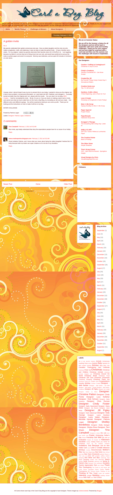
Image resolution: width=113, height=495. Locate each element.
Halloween (105, 440)
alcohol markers (90, 361)
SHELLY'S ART (86, 130)
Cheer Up (87, 370)
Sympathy (106, 463)
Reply (10, 132)
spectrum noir (98, 461)
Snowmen (91, 461)
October (99, 261)
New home (98, 452)
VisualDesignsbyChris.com (89, 159)
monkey (88, 450)
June (98, 234)
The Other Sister (87, 143)
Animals (98, 361)
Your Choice (98, 477)
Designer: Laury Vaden (89, 417)
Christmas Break (90, 376)
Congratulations (104, 381)
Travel (95, 473)
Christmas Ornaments (102, 377)
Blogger (99, 491)
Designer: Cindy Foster (94, 403)
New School (106, 452)
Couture (93, 383)
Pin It (5, 46)
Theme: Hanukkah (88, 469)
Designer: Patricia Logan (16, 115)
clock (97, 381)
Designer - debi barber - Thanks (87, 387)
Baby (100, 363)
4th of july (82, 361)
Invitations (27, 115)
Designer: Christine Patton (94, 393)
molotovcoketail (83, 491)
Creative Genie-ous (88, 86)
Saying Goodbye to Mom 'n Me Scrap (93, 106)
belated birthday (86, 365)
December (100, 254)
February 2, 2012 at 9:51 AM (40, 138)
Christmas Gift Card (86, 377)
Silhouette (101, 459)
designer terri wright (104, 389)
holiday (88, 441)
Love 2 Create (86, 98)
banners (105, 363)
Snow (85, 461)
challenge (81, 370)
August (99, 268)
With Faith (86, 477)
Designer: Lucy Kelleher (98, 397)
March (99, 244)
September (100, 230)
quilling (102, 456)
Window (81, 477)
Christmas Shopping (85, 379)
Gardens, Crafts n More (89, 92)
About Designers (57, 29)
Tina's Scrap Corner (88, 149)
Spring (105, 461)
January (99, 251)
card (99, 367)
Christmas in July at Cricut (89, 66)
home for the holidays (95, 443)
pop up (84, 456)
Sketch (107, 459)
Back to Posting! (86, 139)
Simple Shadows (86, 145)
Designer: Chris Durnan (98, 401)
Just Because (93, 445)
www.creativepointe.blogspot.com (20, 138)
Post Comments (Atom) (42, 191)
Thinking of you (105, 471)
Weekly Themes (20, 29)
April (98, 241)
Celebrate (106, 367)
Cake (108, 365)
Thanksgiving (87, 467)
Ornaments (95, 454)
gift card (104, 437)
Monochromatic (96, 450)
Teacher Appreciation (86, 465)
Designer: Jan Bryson (91, 408)
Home (8, 29)
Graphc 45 (90, 439)
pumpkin (97, 456)
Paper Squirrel (86, 110)
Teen (95, 465)
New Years (87, 454)
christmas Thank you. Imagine (87, 381)
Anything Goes (83, 363)
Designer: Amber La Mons (88, 391)
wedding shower (105, 475)
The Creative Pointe (88, 137)
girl (109, 437)
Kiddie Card (83, 448)
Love (88, 447)
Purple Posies (85, 112)
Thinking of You (85, 473)
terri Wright (101, 465)
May (98, 237)
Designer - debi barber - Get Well (99, 385)
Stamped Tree (92, 463)
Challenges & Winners (38, 29)
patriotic (102, 454)
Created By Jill (86, 78)
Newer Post (7, 184)
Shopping (86, 459)
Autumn (94, 363)
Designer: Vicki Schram (88, 399)
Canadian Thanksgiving (87, 367)
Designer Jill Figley (91, 389)
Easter (92, 435)
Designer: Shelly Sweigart (100, 425)
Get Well (97, 437)
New (84, 452)
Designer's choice (95, 433)
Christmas (96, 369)
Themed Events (95, 471)
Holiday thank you (97, 442)
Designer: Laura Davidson (99, 415)
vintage (89, 475)
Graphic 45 (97, 439)
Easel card (85, 435)
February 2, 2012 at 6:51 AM (27, 126)
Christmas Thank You (101, 379)
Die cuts (103, 433)
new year (81, 454)
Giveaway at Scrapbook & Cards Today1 (94, 100)
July (98, 271)
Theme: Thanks (99, 469)
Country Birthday (84, 383)
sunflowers (99, 463)
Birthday (95, 365)
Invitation (107, 443)
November (100, 258)
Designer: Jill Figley (97, 410)
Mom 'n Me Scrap (87, 104)
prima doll (91, 456)
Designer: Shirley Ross (88, 427)
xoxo (92, 477)
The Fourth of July (97, 467)
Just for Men (105, 445)
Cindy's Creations (87, 70)
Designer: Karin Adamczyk (88, 413)
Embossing (99, 435)
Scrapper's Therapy (88, 122)
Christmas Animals (96, 372)
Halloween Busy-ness (88, 118)
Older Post (68, 184)
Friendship (89, 437)
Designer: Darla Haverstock (88, 406)
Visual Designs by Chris (89, 157)
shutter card (93, 459)
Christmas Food (104, 376)
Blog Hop (103, 365)
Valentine (82, 475)
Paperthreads (86, 116)
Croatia (98, 383)
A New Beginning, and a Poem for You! (93, 94)
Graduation (82, 440)
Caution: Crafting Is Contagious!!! (93, 65)
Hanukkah (82, 442)
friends (84, 437)
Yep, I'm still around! (87, 88)
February (100, 247)
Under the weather (104, 473)
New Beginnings (90, 452)
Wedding (95, 475)
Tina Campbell (13, 126)
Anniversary (106, 361)
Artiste (90, 363)
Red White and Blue (92, 457)
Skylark (81, 461)
